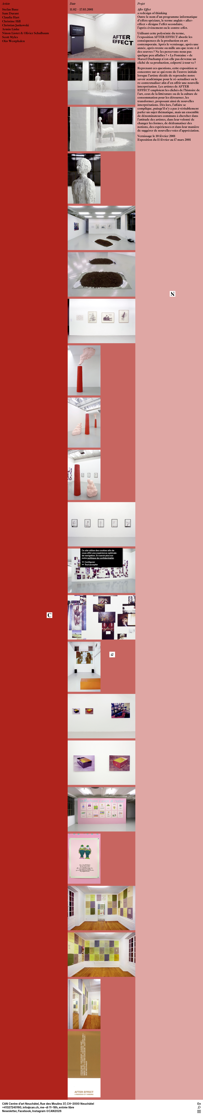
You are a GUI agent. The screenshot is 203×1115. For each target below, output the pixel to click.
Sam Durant (10, 13)
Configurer (90, 562)
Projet (141, 4)
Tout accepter (91, 564)
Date (73, 4)
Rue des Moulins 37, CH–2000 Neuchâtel (67, 1104)
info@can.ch (31, 1107)
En (199, 1104)
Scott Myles (10, 37)
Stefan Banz (10, 9)
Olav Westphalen (13, 41)
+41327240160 (11, 1107)
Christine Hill (11, 21)
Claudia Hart (10, 17)
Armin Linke (10, 29)
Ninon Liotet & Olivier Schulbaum (25, 33)
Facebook (24, 1111)
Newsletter (9, 1111)
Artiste (6, 4)
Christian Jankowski (15, 25)
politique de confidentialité (100, 558)
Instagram (39, 1111)
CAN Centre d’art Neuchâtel (20, 1104)
